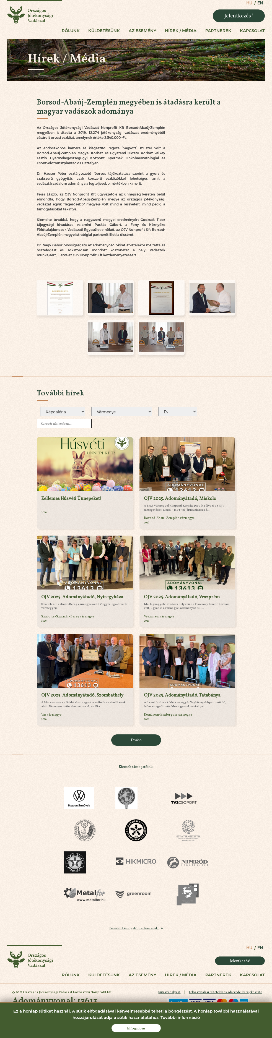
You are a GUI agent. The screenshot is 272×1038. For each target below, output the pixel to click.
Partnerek (218, 30)
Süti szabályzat (169, 992)
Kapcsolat (252, 30)
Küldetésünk (104, 30)
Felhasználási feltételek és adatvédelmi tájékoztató (225, 992)
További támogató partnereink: (134, 928)
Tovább (136, 740)
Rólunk (71, 30)
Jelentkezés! (238, 15)
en (260, 3)
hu (249, 3)
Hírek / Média (180, 30)
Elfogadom (136, 1028)
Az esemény (142, 30)
